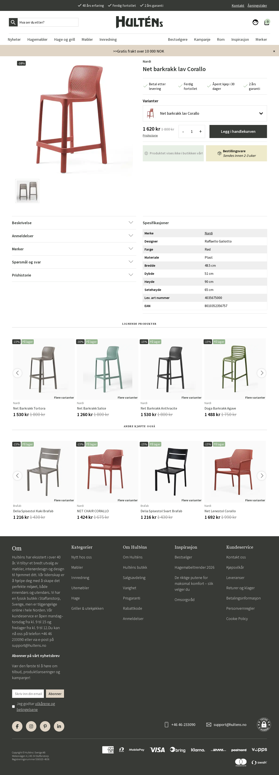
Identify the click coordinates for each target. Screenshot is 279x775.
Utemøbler (80, 587)
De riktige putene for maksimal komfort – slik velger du (194, 583)
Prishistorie (150, 135)
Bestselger (183, 557)
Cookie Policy (237, 618)
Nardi (147, 61)
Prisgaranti (131, 598)
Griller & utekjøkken (87, 608)
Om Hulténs (133, 557)
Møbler (77, 567)
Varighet (129, 587)
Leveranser (235, 577)
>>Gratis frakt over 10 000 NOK (138, 51)
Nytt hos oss (81, 557)
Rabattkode (132, 608)
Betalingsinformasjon (243, 598)
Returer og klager (240, 587)
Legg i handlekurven (238, 131)
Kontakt (238, 5)
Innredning (80, 577)
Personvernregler (240, 608)
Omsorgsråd (185, 599)
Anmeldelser (133, 618)
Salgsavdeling (134, 577)
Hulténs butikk (135, 567)
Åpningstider (257, 5)
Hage (75, 598)
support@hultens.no (29, 645)
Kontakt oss (236, 557)
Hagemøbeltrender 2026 (194, 567)
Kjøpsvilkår (235, 567)
